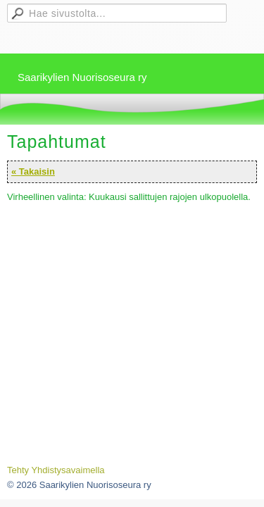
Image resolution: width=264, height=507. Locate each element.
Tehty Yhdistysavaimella (56, 470)
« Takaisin (33, 171)
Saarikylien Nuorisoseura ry (82, 77)
